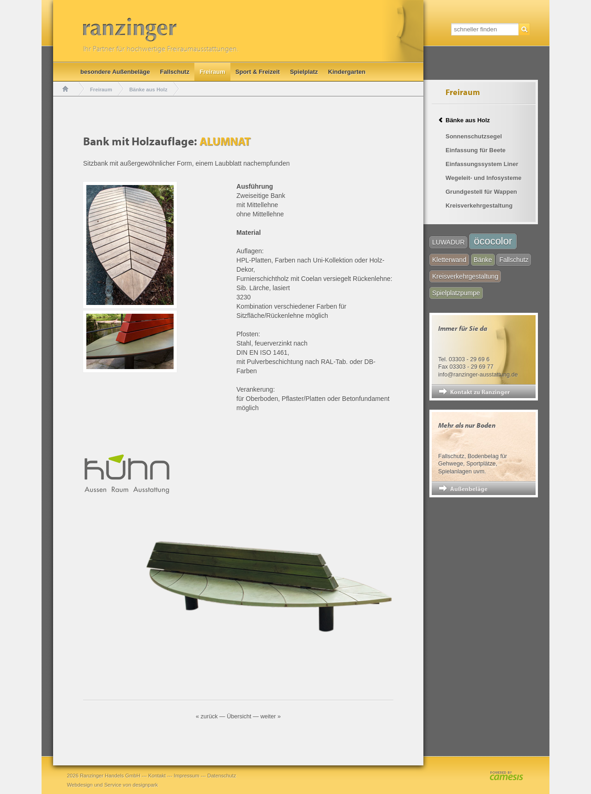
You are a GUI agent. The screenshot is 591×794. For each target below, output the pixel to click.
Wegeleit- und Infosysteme (483, 177)
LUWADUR (448, 242)
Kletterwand (449, 259)
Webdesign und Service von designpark (112, 785)
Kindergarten (347, 71)
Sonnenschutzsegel (474, 136)
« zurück (207, 716)
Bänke (483, 259)
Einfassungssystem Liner (482, 164)
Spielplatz (304, 71)
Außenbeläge (469, 488)
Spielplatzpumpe (456, 293)
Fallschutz (175, 71)
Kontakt (157, 775)
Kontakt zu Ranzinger (480, 391)
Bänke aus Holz (148, 89)
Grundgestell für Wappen (481, 191)
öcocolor (493, 241)
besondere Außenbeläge (115, 71)
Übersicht (239, 716)
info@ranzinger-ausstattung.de (478, 374)
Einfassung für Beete (476, 150)
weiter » (270, 716)
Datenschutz (221, 775)
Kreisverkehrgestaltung (479, 205)
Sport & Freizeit (257, 71)
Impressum (186, 775)
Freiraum (212, 71)
